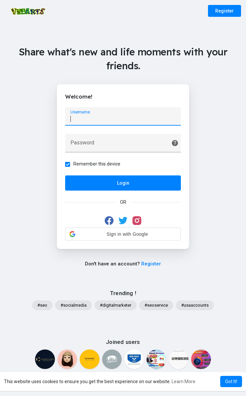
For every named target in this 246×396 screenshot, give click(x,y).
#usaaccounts (195, 305)
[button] (123, 234)
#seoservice (156, 305)
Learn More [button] (183, 381)
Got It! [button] (231, 381)
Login (123, 183)
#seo (42, 305)
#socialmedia (74, 305)
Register (224, 11)
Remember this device (96, 164)
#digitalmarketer (115, 305)
